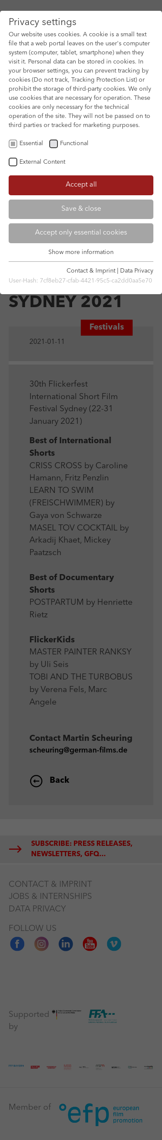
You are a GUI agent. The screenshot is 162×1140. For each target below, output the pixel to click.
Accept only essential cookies (81, 232)
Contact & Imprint (91, 271)
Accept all (81, 184)
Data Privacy (136, 271)
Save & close (81, 209)
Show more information (81, 252)
